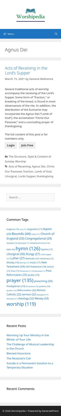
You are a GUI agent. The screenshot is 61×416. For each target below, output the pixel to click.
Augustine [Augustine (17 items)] (34, 229)
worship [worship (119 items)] (21, 304)
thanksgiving (45, 176)
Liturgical (11, 176)
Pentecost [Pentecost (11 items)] (26, 271)
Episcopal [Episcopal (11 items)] (23, 243)
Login (11, 145)
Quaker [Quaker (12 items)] (11, 290)
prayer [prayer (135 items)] (20, 280)
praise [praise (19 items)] (33, 274)
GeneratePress (50, 410)
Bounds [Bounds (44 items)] (21, 233)
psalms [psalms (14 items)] (44, 286)
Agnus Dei (38, 166)
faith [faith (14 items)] (11, 249)
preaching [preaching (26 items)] (43, 281)
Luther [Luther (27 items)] (17, 258)
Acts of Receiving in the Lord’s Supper (26, 70)
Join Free (27, 145)
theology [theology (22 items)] (26, 298)
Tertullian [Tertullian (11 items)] (12, 299)
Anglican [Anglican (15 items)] (13, 229)
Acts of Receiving (20, 166)
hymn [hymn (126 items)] (28, 248)
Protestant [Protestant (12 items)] (32, 286)
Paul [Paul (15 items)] (15, 270)
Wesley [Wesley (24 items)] (42, 298)
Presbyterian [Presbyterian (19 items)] (16, 286)
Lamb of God (43, 171)
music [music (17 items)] (35, 262)
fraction (28, 171)
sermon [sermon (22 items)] (29, 294)
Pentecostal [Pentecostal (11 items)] (38, 271)
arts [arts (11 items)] (23, 229)
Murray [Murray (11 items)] (24, 263)
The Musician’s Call (19, 358)
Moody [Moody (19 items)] (13, 262)
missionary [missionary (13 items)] (47, 258)
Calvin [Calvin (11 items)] (35, 234)
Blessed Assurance (19, 353)
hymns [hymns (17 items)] (47, 249)
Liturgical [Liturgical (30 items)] (16, 254)
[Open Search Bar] (56, 34)
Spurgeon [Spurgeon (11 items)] (42, 295)
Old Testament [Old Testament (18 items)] (36, 266)
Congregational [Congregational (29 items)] (38, 238)
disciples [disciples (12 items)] (12, 243)
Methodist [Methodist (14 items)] (32, 258)
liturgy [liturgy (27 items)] (33, 254)
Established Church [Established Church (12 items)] (40, 243)
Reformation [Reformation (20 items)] (26, 290)
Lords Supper (26, 176)
